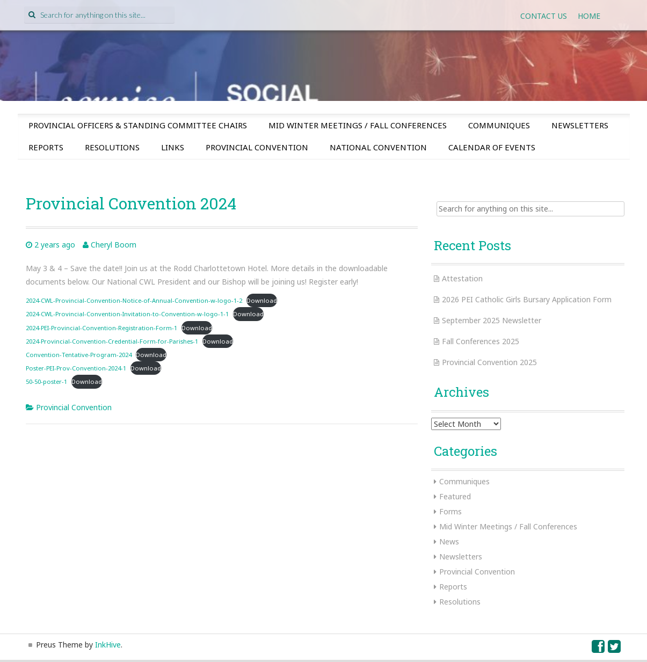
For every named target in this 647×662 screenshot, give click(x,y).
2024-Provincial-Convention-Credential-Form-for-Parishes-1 (112, 341)
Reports (45, 147)
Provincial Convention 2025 (489, 362)
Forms (450, 511)
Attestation (462, 278)
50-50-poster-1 (46, 381)
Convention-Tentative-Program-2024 (79, 355)
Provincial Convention (257, 147)
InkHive (108, 644)
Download (261, 300)
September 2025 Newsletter (491, 320)
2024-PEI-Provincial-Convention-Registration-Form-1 (101, 328)
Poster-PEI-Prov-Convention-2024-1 (76, 368)
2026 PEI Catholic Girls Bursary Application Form (527, 299)
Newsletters (579, 125)
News (449, 541)
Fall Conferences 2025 (480, 341)
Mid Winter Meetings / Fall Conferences (357, 125)
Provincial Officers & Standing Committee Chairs (137, 125)
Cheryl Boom (113, 244)
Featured (455, 496)
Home (589, 16)
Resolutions (112, 147)
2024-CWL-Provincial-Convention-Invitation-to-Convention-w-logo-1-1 (127, 314)
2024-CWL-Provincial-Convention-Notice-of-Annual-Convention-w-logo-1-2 (134, 300)
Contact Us (543, 16)
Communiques (499, 125)
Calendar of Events (491, 147)
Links (172, 147)
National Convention (378, 147)
